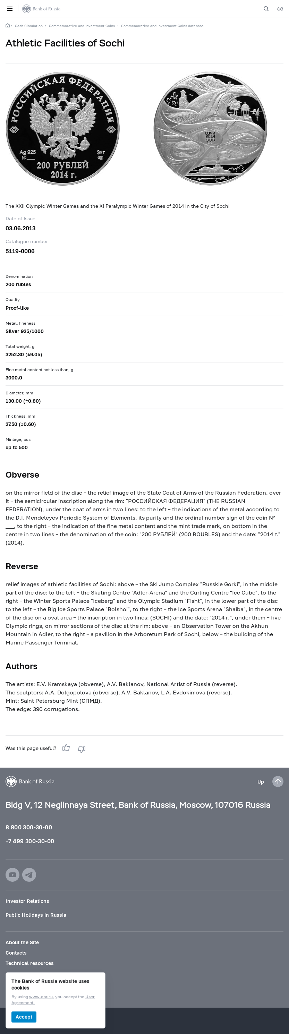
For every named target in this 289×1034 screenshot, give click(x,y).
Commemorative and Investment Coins (82, 26)
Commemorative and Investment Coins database (162, 26)
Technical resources (30, 963)
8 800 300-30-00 (29, 827)
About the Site (22, 942)
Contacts (16, 953)
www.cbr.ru (41, 997)
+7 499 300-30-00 (30, 841)
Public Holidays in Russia (36, 915)
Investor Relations (27, 901)
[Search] (270, 8)
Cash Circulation (29, 26)
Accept (24, 1017)
